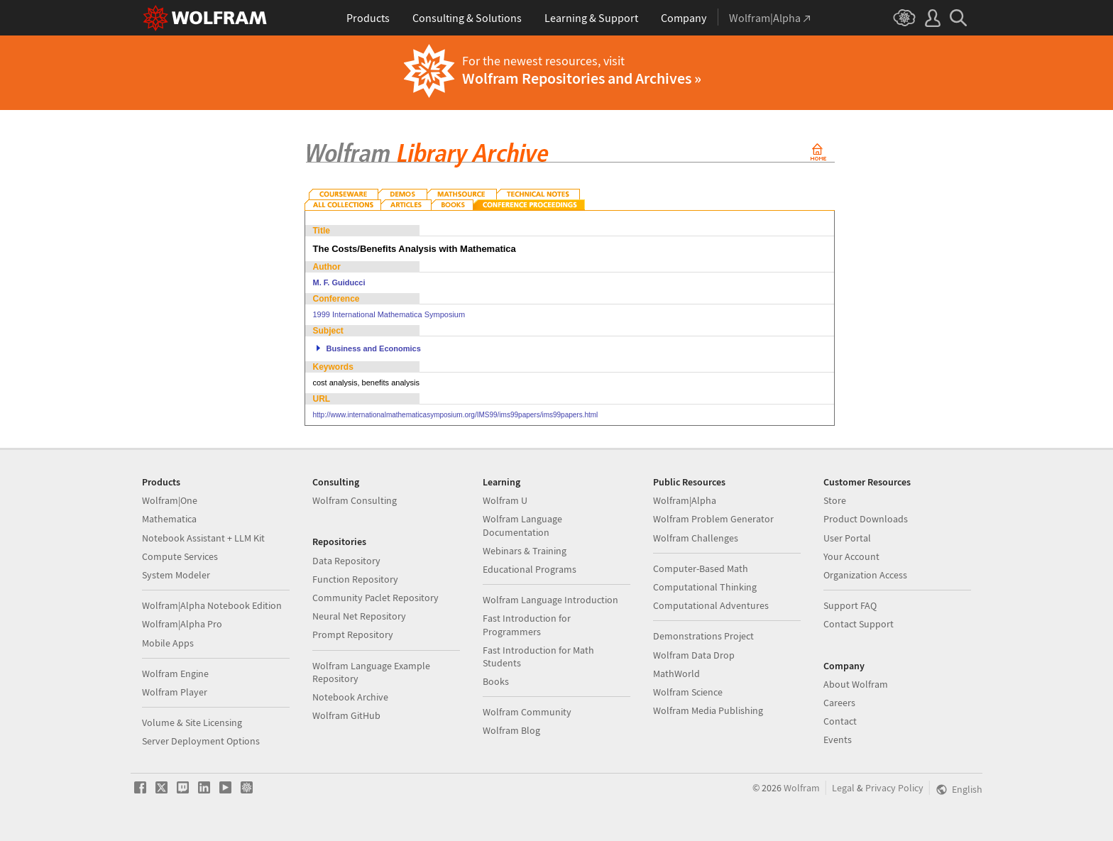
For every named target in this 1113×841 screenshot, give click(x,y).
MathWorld (676, 673)
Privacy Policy (894, 787)
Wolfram (802, 787)
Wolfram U (505, 500)
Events (837, 739)
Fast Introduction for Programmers (527, 624)
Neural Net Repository (359, 616)
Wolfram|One (169, 500)
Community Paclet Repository (375, 597)
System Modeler (176, 574)
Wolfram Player (174, 692)
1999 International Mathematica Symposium (389, 314)
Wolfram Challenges (695, 538)
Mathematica (169, 518)
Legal (843, 787)
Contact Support (858, 623)
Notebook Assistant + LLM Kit (203, 538)
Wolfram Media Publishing (708, 710)
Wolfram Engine (175, 673)
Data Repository (346, 560)
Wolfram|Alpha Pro (182, 623)
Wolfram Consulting (354, 500)
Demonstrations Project (703, 636)
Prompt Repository (352, 634)
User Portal (847, 538)
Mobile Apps (168, 643)
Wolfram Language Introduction (550, 599)
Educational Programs (529, 569)
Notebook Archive (350, 697)
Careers (839, 702)
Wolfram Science (688, 692)
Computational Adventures (711, 605)
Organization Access (865, 574)
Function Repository (355, 579)
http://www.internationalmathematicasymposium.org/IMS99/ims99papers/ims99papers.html (455, 415)
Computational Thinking (705, 587)
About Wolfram (855, 684)
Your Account (851, 556)
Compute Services (180, 556)
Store (834, 500)
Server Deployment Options (201, 741)
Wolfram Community (527, 711)
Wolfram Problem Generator (713, 518)
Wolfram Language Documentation (522, 525)
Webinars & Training (524, 550)
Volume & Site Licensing (192, 722)
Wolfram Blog (511, 730)
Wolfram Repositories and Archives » (581, 78)
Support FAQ (850, 605)
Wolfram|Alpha (684, 500)
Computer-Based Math (700, 568)
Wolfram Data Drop (694, 655)
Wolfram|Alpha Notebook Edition (212, 605)
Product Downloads (865, 518)
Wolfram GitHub (346, 715)
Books (496, 681)
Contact (840, 721)
